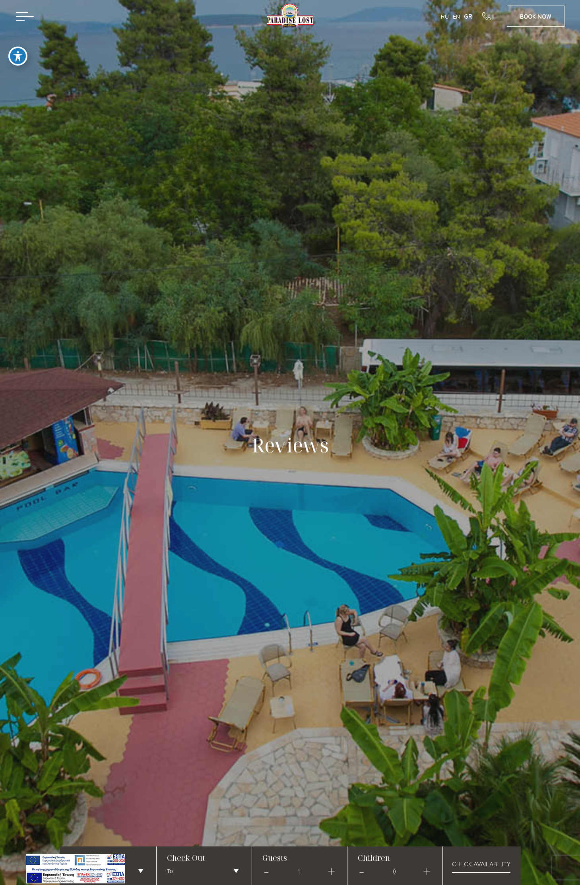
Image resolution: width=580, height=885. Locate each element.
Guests (274, 857)
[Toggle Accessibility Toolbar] (17, 50)
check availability (481, 863)
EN (456, 16)
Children (374, 857)
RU (445, 16)
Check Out (186, 857)
